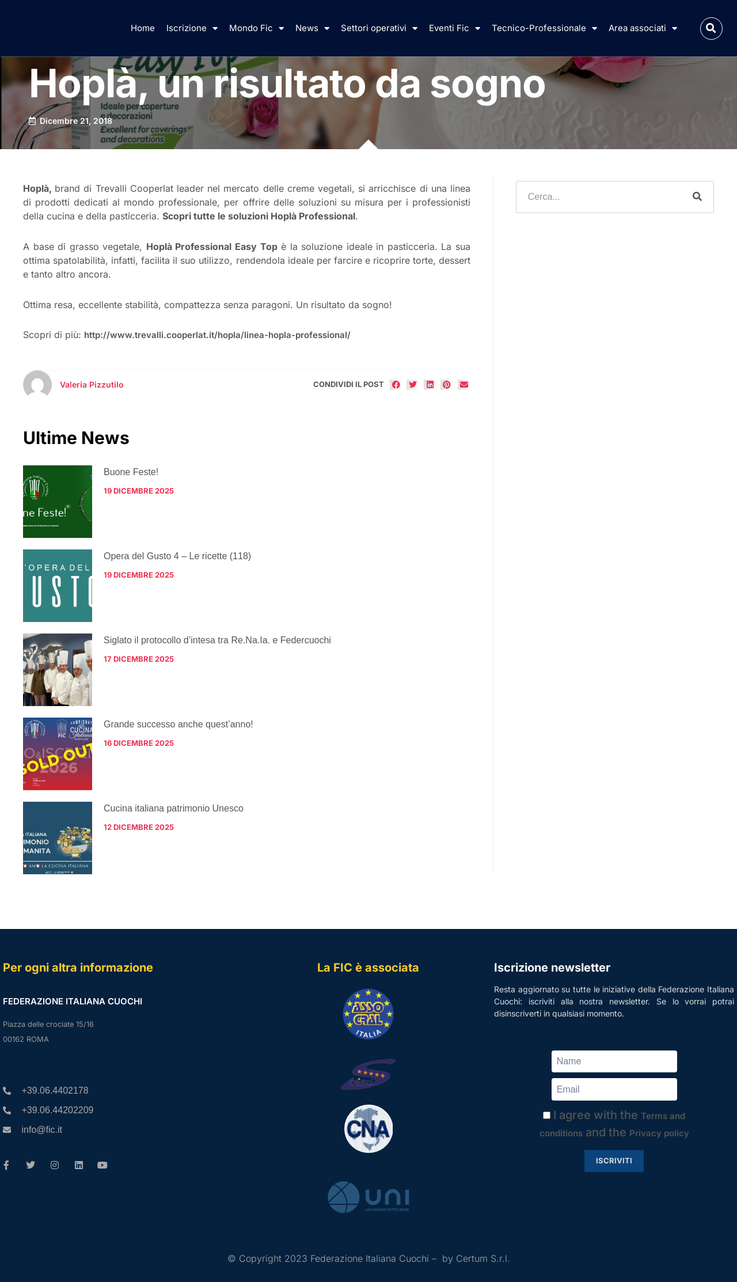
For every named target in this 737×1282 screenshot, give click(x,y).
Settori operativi (379, 28)
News (312, 28)
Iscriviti (614, 1160)
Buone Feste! (131, 472)
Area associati (643, 28)
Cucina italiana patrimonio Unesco (174, 808)
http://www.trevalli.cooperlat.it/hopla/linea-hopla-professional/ (217, 334)
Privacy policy (659, 1133)
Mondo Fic (256, 28)
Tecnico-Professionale (544, 28)
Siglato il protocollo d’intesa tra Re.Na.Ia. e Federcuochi (217, 640)
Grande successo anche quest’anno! (178, 724)
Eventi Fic (454, 28)
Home (143, 27)
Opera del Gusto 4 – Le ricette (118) (177, 556)
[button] (711, 28)
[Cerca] (697, 197)
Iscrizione (192, 28)
